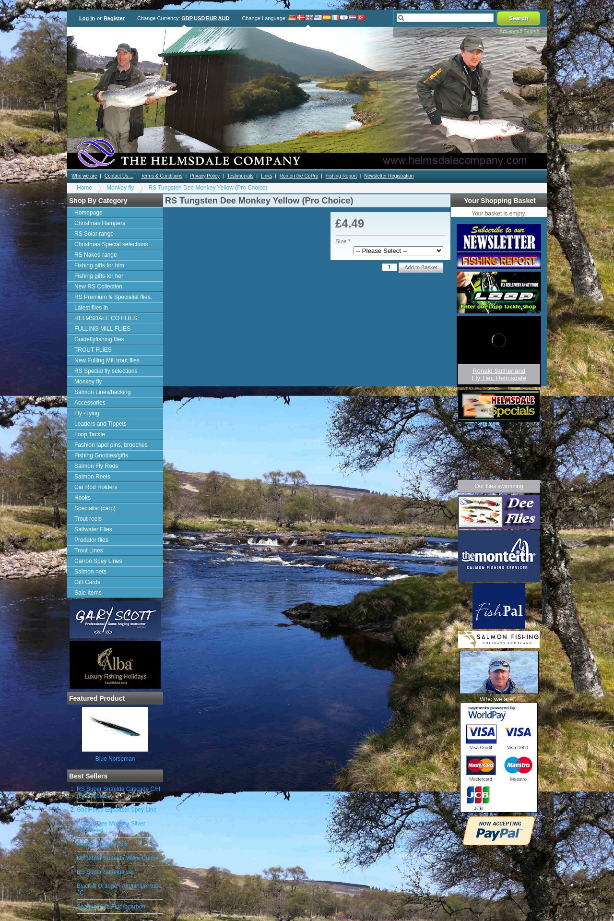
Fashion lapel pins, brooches (111, 445)
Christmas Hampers (99, 223)
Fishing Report (341, 176)
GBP (187, 18)
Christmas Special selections (111, 244)
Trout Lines (88, 550)
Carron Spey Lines (98, 561)
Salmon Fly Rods (96, 466)
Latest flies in (91, 307)
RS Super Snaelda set (105, 872)
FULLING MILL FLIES (102, 328)
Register (114, 18)
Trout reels (88, 518)
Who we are (84, 176)
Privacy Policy (205, 176)
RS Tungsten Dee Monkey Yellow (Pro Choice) (207, 187)
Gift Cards (87, 582)
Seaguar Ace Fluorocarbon (111, 906)
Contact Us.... (119, 176)
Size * (342, 241)
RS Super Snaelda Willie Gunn (116, 858)
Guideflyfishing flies (99, 339)
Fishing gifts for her (98, 276)
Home (84, 187)
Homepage (88, 212)
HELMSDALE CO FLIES (105, 318)
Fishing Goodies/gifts (101, 455)
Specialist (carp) (95, 508)
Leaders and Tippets (100, 423)
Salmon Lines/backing (102, 392)
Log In (87, 18)
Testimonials (240, 176)
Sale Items (88, 592)
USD (199, 18)
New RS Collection (98, 286)
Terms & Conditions (162, 176)
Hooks (82, 497)
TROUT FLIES (93, 350)
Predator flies (91, 540)
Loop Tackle (89, 434)
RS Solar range (94, 233)
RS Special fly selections (105, 371)
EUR (211, 18)
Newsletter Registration (388, 176)
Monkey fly (120, 187)
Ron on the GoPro (299, 176)
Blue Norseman (115, 758)
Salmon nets (90, 571)
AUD (224, 18)
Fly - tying (86, 413)
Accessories (90, 402)
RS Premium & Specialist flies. (113, 297)
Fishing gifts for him (99, 265)
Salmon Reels (92, 476)
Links (266, 176)
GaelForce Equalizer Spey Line (116, 809)
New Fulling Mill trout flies (107, 360)
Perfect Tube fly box (102, 844)
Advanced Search (519, 31)
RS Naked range (95, 254)
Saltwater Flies (93, 529)
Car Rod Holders (95, 487)
